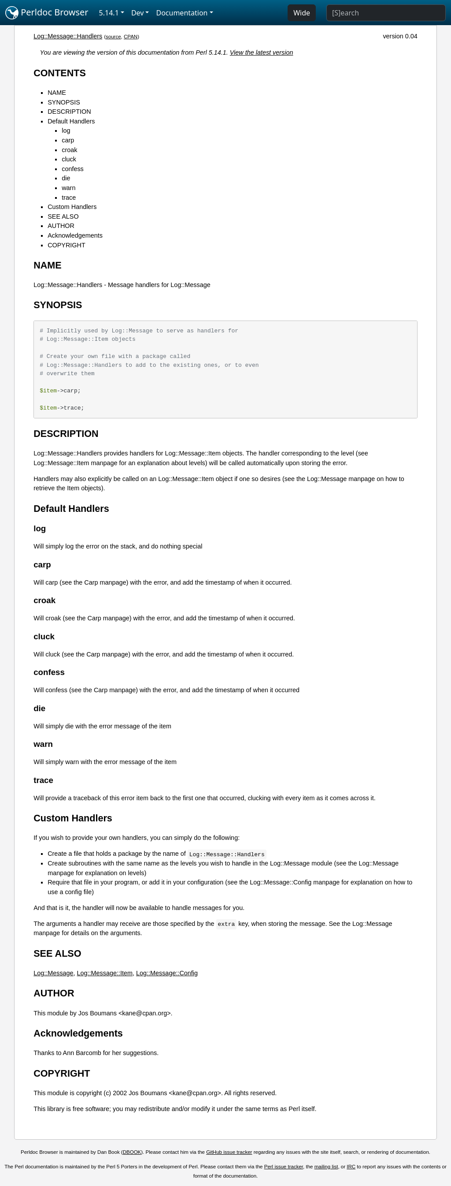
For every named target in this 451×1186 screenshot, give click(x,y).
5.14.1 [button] (109, 13)
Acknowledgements (75, 235)
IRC (351, 1166)
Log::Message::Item (105, 973)
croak (69, 149)
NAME (57, 92)
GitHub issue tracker (229, 1152)
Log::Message (53, 973)
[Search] (386, 12)
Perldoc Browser (47, 12)
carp (68, 140)
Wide (301, 13)
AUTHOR (61, 225)
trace (69, 197)
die (66, 178)
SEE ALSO (63, 216)
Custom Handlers (72, 206)
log (66, 130)
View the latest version (261, 52)
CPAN (130, 36)
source (113, 36)
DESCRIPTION (69, 111)
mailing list (326, 1166)
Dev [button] (137, 13)
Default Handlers (71, 121)
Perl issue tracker (283, 1166)
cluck (69, 159)
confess (73, 168)
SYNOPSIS (64, 102)
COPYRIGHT (66, 245)
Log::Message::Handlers (67, 36)
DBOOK (132, 1152)
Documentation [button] (181, 13)
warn (68, 187)
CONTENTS (59, 72)
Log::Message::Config (167, 973)
